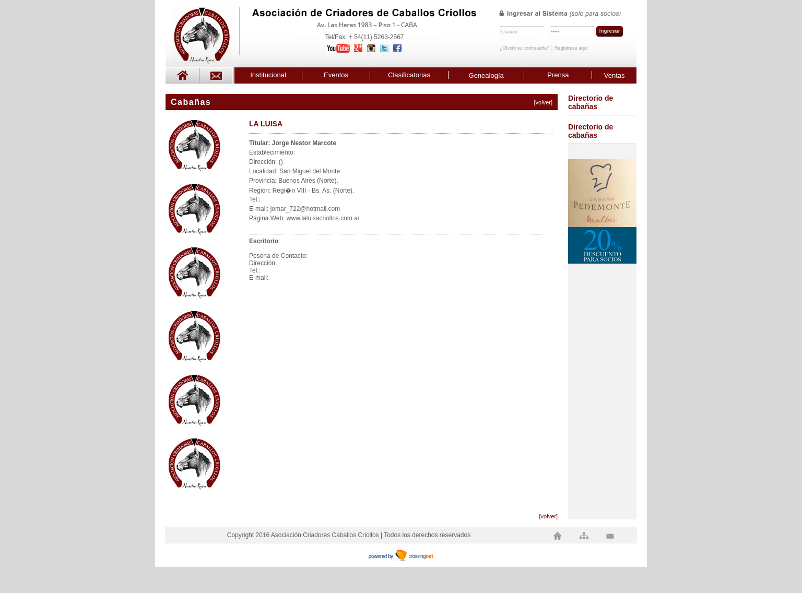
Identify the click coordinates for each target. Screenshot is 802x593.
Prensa (558, 75)
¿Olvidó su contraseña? (524, 48)
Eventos (336, 75)
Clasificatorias (409, 75)
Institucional (268, 75)
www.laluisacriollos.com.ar (323, 218)
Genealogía (486, 75)
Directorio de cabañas (590, 102)
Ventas (614, 75)
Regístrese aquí (571, 48)
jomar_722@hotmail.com (305, 208)
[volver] (543, 102)
